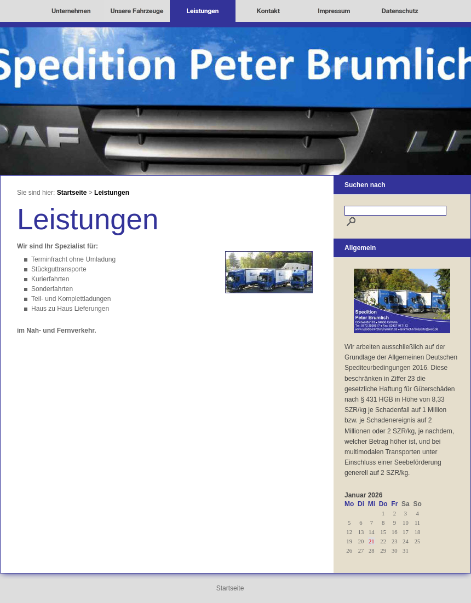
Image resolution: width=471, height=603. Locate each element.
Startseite (72, 192)
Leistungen (111, 192)
